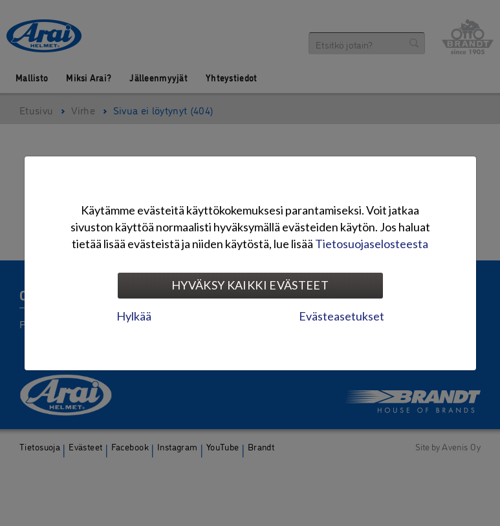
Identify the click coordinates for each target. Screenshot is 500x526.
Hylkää (133, 316)
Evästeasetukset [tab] (341, 316)
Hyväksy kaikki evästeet (250, 285)
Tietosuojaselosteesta (371, 244)
